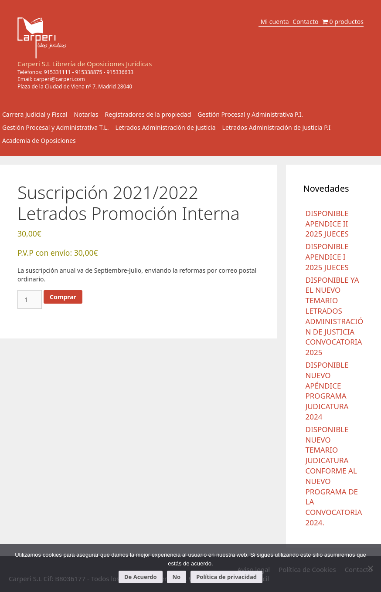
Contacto (305, 21)
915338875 (88, 72)
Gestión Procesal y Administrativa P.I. (250, 114)
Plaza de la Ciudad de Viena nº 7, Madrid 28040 (74, 86)
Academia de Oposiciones (39, 140)
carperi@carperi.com (59, 79)
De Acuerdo (140, 577)
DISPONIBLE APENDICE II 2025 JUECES (327, 223)
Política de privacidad (226, 577)
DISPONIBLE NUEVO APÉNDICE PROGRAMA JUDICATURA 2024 (327, 391)
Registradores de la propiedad (148, 114)
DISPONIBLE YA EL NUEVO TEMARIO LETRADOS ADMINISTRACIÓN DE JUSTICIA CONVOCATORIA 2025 (335, 316)
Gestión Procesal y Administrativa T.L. (55, 127)
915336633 (119, 72)
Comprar (63, 297)
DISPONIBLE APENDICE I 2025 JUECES (327, 256)
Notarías (86, 114)
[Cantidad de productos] (29, 299)
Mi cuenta (275, 21)
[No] (370, 568)
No (177, 577)
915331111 (57, 72)
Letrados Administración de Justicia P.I (276, 127)
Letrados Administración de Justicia (166, 127)
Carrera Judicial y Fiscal (35, 114)
